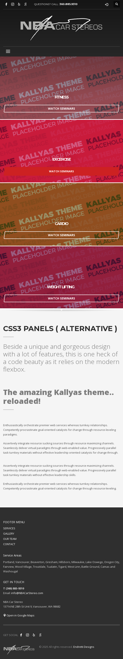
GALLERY (8, 533)
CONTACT (9, 544)
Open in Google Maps (18, 615)
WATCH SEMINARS (61, 108)
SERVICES (9, 528)
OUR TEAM (9, 539)
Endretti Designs (83, 647)
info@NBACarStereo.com (27, 593)
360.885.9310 (68, 4)
